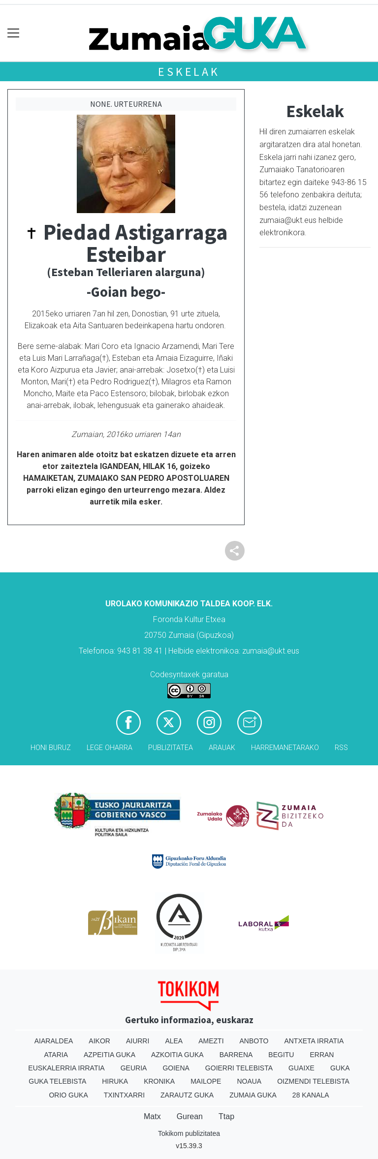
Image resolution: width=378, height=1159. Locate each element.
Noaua (249, 1081)
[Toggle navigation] (13, 33)
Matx (152, 1116)
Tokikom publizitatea (189, 1133)
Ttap (226, 1116)
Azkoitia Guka (177, 1055)
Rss (341, 748)
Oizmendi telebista (313, 1081)
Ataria (56, 1055)
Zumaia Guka (253, 1095)
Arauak (222, 748)
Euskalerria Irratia (66, 1068)
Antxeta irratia (314, 1041)
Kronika (159, 1081)
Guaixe (301, 1068)
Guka (340, 1068)
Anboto (254, 1041)
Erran (322, 1055)
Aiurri (137, 1041)
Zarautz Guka (187, 1095)
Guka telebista (57, 1081)
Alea (174, 1041)
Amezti (210, 1041)
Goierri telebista (239, 1068)
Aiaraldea (53, 1041)
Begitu (281, 1055)
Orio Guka (68, 1095)
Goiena (175, 1068)
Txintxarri (124, 1095)
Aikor (99, 1041)
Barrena (236, 1055)
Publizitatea (170, 748)
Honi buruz (51, 748)
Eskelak (189, 71)
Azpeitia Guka (109, 1055)
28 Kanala (310, 1095)
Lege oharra (109, 748)
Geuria (134, 1068)
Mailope (205, 1081)
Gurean (190, 1116)
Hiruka (115, 1081)
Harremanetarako (285, 748)
